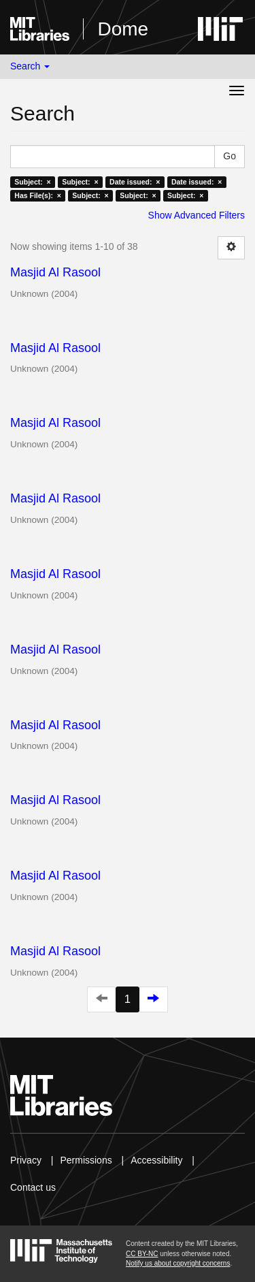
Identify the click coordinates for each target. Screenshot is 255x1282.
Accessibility (156, 1160)
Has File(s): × (37, 195)
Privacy (25, 1160)
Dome (122, 28)
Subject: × (32, 182)
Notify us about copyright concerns (178, 1263)
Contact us (33, 1187)
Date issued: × (134, 182)
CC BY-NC (142, 1253)
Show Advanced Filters (196, 215)
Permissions (86, 1160)
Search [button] (30, 66)
